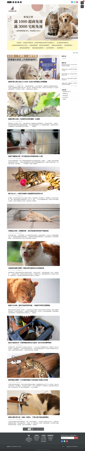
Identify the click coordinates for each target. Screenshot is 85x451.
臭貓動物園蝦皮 (29, 438)
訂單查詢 (44, 435)
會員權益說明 (50, 435)
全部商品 (37, 435)
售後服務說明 (43, 441)
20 (38, 429)
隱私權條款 (50, 438)
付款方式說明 (43, 438)
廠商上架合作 (36, 438)
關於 (29, 435)
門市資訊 (29, 441)
